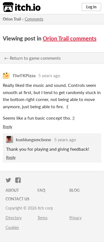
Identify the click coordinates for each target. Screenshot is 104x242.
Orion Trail (12, 19)
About (12, 190)
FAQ (41, 190)
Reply (7, 126)
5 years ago (49, 75)
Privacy (75, 217)
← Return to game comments (32, 57)
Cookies (12, 227)
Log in (91, 6)
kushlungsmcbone (33, 139)
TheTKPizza (23, 75)
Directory (14, 217)
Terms (42, 217)
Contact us (17, 198)
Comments (34, 19)
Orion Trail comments (70, 38)
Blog (74, 190)
